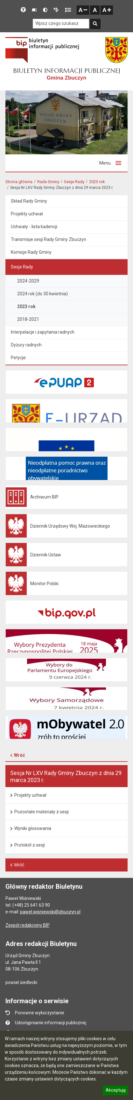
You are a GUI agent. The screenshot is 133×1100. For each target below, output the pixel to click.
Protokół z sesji (29, 845)
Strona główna (18, 181)
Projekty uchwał (30, 795)
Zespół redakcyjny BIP (27, 925)
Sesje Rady (74, 181)
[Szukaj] (95, 24)
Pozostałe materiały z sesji (41, 811)
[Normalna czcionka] (95, 10)
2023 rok (97, 181)
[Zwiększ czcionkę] (107, 10)
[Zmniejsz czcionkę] (83, 10)
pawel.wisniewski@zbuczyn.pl (50, 911)
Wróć (19, 755)
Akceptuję (115, 1091)
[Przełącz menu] (110, 163)
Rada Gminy (48, 181)
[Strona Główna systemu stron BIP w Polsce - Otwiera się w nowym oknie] (42, 50)
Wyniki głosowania (32, 828)
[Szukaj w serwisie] (61, 24)
